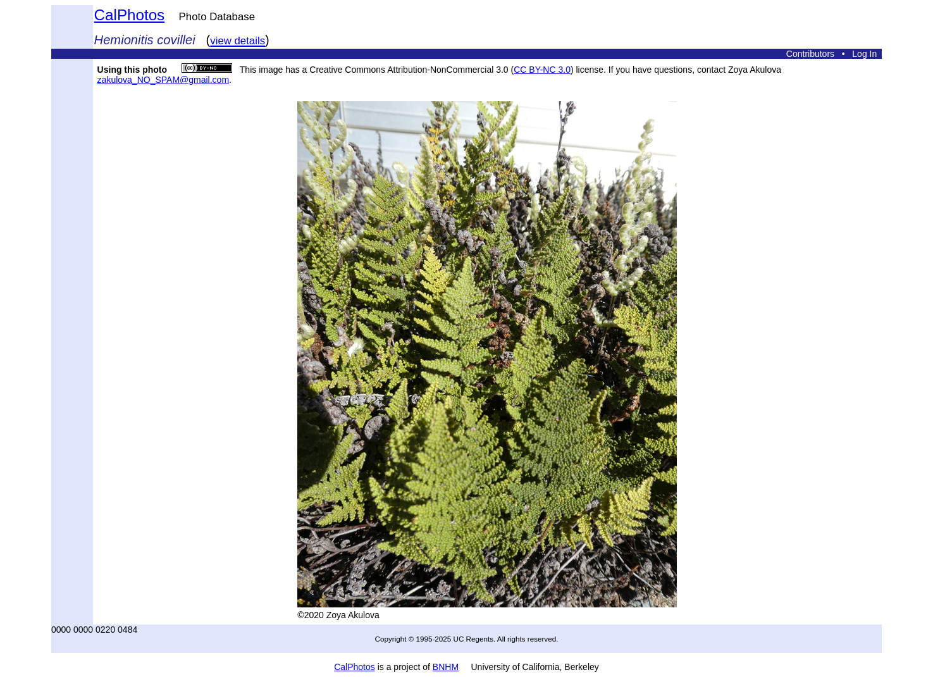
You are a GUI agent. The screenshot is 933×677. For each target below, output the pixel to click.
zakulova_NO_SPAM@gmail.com (163, 80)
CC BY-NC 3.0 (542, 70)
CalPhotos (129, 14)
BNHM (446, 667)
